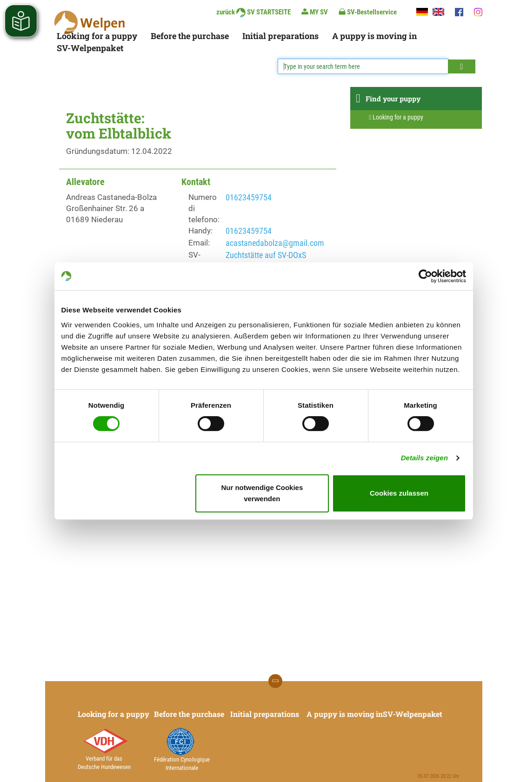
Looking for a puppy (97, 35)
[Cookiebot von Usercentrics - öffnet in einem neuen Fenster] (425, 276)
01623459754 (249, 197)
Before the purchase (190, 35)
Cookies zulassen (399, 493)
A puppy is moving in (374, 35)
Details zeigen (424, 458)
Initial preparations (280, 35)
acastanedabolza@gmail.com (275, 243)
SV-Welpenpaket (90, 47)
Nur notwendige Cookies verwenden (262, 493)
